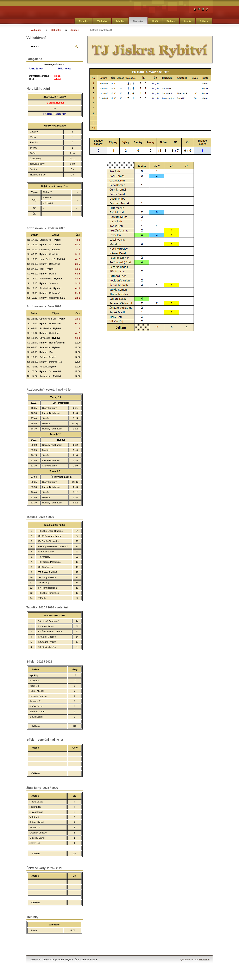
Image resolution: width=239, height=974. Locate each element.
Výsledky (102, 21)
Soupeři (74, 30)
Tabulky (120, 21)
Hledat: (35, 46)
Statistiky (138, 21)
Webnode (204, 959)
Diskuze (170, 21)
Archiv (187, 21)
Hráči (155, 21)
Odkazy (204, 21)
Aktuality (83, 21)
